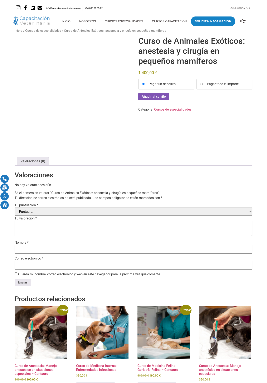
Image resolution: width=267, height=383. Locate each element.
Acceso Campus (238, 8)
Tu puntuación (26, 167)
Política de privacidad (162, 376)
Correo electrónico (29, 220)
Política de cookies (119, 376)
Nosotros (87, 21)
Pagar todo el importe (223, 84)
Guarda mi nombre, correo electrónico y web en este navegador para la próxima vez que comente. (89, 236)
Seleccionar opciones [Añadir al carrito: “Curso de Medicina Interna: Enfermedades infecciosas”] (95, 348)
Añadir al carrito (154, 96)
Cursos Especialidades (124, 21)
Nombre (22, 204)
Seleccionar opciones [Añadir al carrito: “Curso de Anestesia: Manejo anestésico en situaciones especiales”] (218, 352)
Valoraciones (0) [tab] (32, 123)
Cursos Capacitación (169, 21)
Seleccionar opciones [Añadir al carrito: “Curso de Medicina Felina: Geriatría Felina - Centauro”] (157, 348)
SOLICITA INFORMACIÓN (213, 21)
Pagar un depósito (162, 84)
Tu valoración (26, 180)
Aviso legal (80, 376)
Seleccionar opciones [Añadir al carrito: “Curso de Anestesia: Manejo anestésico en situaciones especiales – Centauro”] (34, 352)
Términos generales (202, 376)
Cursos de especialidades (43, 31)
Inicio (66, 21)
